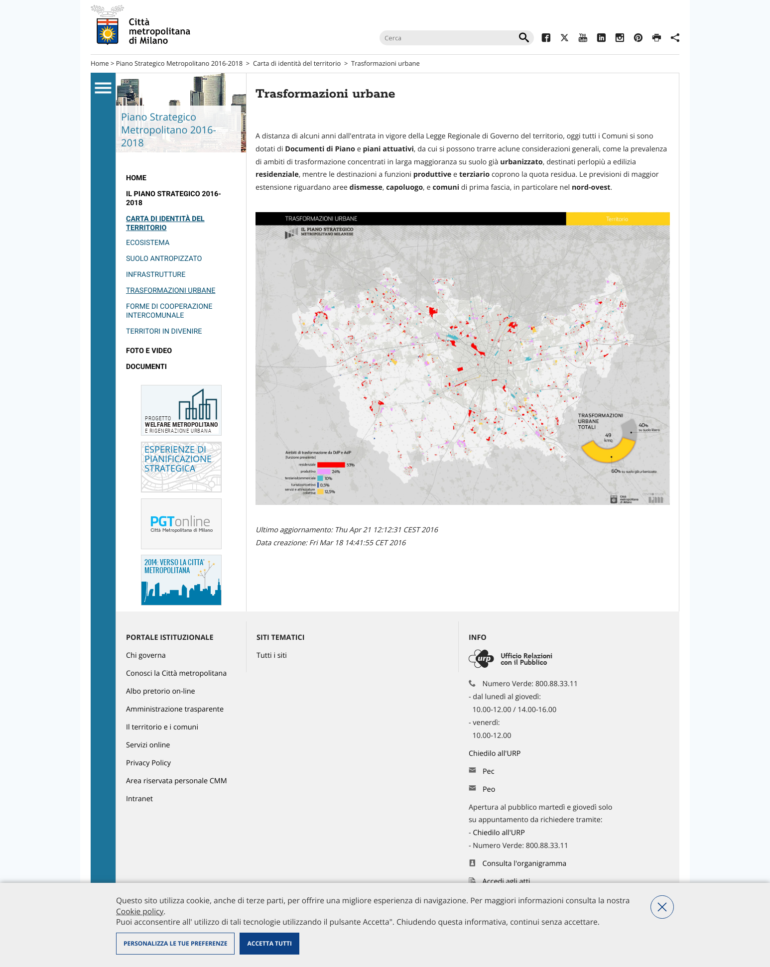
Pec (489, 771)
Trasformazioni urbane (170, 290)
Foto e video (149, 351)
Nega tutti (662, 907)
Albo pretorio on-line (160, 691)
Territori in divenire (164, 331)
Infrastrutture (155, 274)
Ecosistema (147, 243)
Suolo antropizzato (164, 258)
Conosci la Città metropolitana (176, 673)
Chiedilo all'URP (495, 753)
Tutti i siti (272, 655)
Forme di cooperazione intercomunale (169, 311)
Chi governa (146, 655)
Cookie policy (139, 911)
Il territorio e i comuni (162, 727)
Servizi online (148, 745)
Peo (489, 789)
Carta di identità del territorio (297, 63)
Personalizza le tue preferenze (175, 943)
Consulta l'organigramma (525, 863)
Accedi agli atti (506, 881)
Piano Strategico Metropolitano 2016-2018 (179, 63)
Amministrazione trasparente (175, 709)
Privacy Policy (148, 763)
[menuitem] (181, 178)
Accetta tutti (269, 943)
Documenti (146, 367)
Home (100, 63)
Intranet (139, 799)
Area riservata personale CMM (176, 781)
